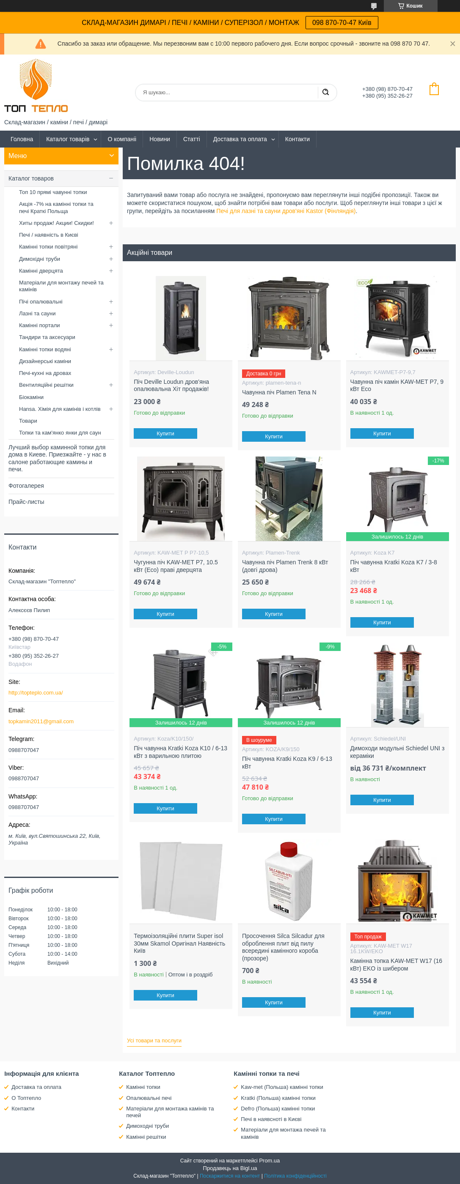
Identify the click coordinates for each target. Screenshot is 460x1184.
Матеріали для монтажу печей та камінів (61, 286)
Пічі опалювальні (41, 301)
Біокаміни (31, 397)
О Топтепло (26, 1098)
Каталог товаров (31, 178)
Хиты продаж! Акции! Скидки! (56, 223)
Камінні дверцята (41, 271)
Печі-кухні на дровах (45, 373)
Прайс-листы (26, 501)
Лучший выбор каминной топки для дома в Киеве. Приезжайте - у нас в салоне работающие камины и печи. (57, 458)
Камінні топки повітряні (48, 246)
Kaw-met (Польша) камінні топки (282, 1087)
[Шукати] (325, 92)
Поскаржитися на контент (230, 1176)
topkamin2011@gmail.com (41, 721)
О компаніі (121, 139)
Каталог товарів (67, 139)
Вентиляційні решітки (46, 385)
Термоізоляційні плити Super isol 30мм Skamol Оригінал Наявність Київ (179, 943)
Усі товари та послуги (154, 1040)
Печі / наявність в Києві (48, 235)
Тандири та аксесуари (47, 337)
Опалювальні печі (148, 1098)
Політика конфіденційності (295, 1176)
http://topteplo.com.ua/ (35, 692)
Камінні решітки (146, 1137)
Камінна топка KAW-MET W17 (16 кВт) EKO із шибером (396, 964)
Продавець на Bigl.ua (230, 1168)
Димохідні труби (39, 259)
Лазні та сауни (37, 313)
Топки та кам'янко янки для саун (60, 432)
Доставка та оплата (240, 139)
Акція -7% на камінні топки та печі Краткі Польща (56, 207)
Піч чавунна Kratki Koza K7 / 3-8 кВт (393, 566)
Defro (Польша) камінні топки (278, 1108)
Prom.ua (269, 1160)
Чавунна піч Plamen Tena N (279, 392)
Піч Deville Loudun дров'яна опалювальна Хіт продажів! (171, 385)
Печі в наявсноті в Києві (271, 1119)
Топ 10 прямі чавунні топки (53, 192)
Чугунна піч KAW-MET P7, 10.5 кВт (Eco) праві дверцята (176, 566)
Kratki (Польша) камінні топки (278, 1098)
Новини (159, 139)
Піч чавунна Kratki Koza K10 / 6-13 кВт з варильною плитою (180, 752)
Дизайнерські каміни (45, 361)
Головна (22, 139)
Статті (191, 139)
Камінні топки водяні (45, 349)
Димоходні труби (147, 1126)
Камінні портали (39, 325)
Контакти (297, 139)
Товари (28, 421)
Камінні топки (143, 1087)
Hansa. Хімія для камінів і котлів (60, 409)
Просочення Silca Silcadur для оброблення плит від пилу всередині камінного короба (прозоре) (283, 947)
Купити (165, 433)
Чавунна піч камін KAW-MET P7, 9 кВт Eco (397, 385)
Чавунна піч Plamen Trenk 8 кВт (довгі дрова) (285, 566)
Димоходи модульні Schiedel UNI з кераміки (397, 752)
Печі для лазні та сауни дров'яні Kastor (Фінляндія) (285, 211)
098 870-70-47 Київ (342, 22)
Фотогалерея (26, 485)
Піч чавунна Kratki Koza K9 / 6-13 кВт (287, 762)
